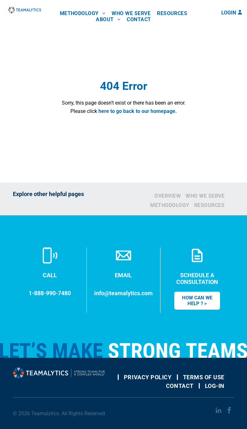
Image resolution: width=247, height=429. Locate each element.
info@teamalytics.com (123, 293)
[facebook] (229, 411)
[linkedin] (218, 411)
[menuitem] (83, 13)
